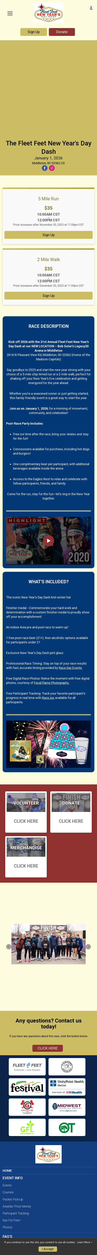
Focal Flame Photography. (51, 589)
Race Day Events (70, 574)
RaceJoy (48, 604)
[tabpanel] (48, 850)
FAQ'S (7, 1157)
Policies (8, 1163)
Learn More (83, 1242)
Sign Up (34, 32)
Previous (10, 852)
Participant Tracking (16, 1119)
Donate (62, 32)
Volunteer (9, 1180)
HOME (7, 1076)
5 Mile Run (48, 104)
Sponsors (9, 1194)
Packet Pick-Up (13, 1105)
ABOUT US (10, 1218)
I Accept (48, 1249)
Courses (8, 1098)
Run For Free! (11, 1126)
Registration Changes (17, 1150)
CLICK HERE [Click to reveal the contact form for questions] (48, 954)
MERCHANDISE (14, 1210)
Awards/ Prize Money (17, 1112)
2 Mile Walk (48, 165)
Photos (7, 1133)
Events (7, 1091)
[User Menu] (91, 7)
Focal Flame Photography (31, 1237)
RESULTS (9, 1203)
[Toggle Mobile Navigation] (10, 13)
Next (90, 852)
